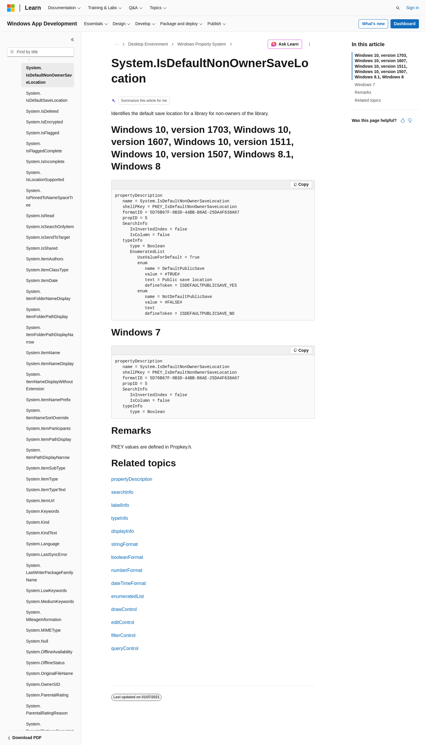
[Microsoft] (11, 8)
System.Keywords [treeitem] (42, 511)
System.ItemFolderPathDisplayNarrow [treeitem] (49, 334)
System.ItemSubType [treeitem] (45, 468)
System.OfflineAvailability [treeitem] (49, 651)
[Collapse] (72, 39)
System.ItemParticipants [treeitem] (48, 428)
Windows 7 (365, 84)
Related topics (368, 100)
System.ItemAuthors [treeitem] (44, 259)
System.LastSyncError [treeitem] (46, 554)
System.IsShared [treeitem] (42, 248)
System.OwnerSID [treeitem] (43, 684)
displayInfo (122, 531)
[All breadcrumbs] (116, 44)
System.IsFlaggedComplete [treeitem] (44, 147)
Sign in (412, 7)
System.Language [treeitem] (42, 543)
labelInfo (120, 505)
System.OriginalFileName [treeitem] (49, 673)
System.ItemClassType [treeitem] (47, 269)
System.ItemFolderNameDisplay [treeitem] (48, 295)
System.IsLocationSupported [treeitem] (45, 176)
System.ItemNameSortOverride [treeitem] (47, 414)
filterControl (123, 635)
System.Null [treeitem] (37, 641)
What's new (373, 23)
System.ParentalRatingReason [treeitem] (47, 710)
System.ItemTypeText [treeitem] (46, 489)
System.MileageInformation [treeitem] (43, 616)
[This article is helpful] (402, 120)
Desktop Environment (148, 44)
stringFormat (124, 544)
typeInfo (119, 518)
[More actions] (309, 44)
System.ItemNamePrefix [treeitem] (48, 399)
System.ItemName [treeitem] (43, 352)
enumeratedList (127, 596)
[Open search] (398, 8)
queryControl (124, 648)
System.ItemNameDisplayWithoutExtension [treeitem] (49, 381)
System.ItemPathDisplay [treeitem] (48, 439)
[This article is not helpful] (409, 120)
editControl (122, 622)
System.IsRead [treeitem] (40, 215)
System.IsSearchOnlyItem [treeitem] (50, 226)
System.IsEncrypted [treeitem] (44, 122)
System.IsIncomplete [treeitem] (45, 161)
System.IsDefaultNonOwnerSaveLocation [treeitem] (49, 75)
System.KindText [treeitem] (41, 532)
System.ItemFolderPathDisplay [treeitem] (47, 313)
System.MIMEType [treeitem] (43, 630)
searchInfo (122, 492)
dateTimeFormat (128, 583)
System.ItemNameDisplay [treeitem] (50, 363)
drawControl (124, 609)
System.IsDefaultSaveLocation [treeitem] (46, 97)
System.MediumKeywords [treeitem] (50, 601)
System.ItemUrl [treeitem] (40, 500)
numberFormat (126, 570)
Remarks (363, 92)
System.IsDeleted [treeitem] (42, 111)
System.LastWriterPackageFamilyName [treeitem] (49, 572)
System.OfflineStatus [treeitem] (45, 662)
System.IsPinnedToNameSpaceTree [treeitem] (49, 197)
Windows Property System (202, 44)
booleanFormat (127, 557)
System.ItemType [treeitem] (42, 479)
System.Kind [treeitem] (37, 522)
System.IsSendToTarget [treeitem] (48, 237)
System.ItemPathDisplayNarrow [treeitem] (48, 454)
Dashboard (404, 23)
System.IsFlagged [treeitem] (42, 132)
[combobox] (40, 52)
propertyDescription (131, 479)
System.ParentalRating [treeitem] (47, 695)
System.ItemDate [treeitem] (42, 280)
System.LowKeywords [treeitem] (46, 590)
